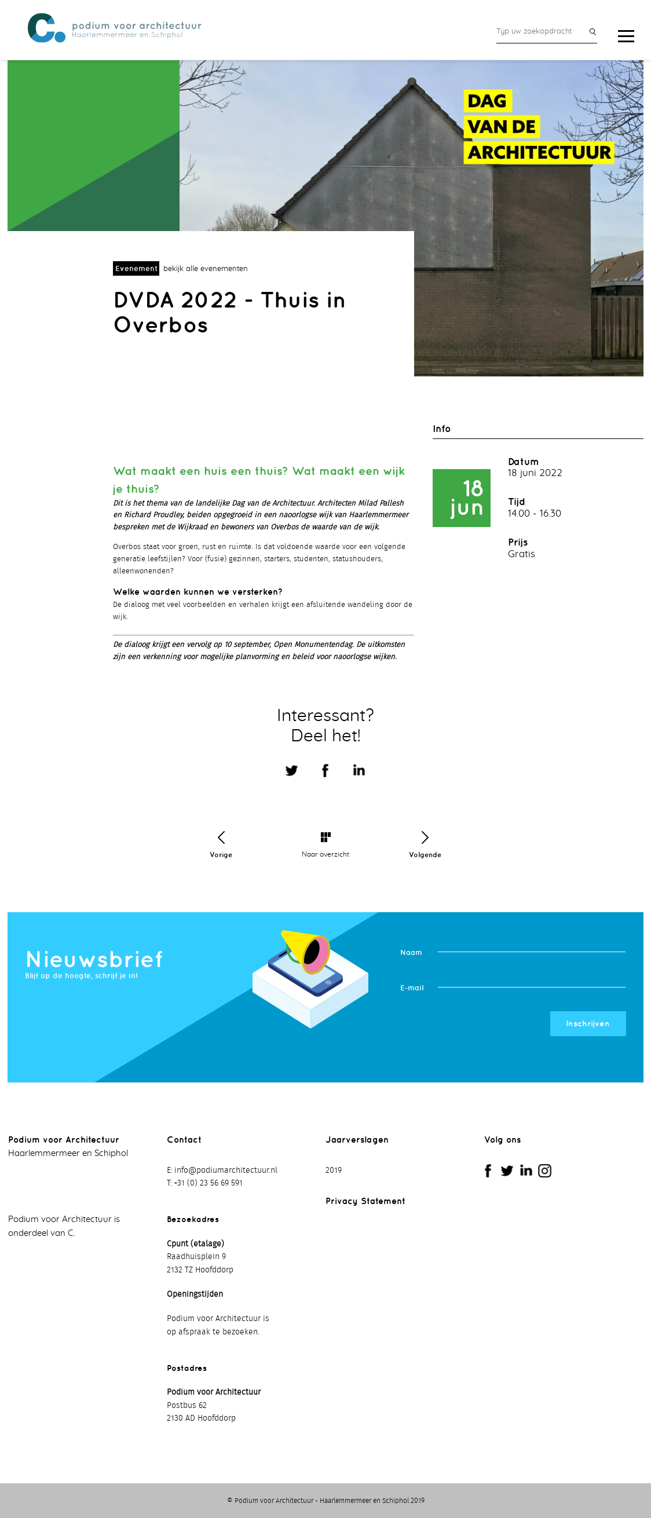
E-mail (411, 987)
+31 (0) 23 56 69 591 (208, 1183)
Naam (411, 952)
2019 (334, 1170)
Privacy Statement (365, 1201)
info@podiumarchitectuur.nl (225, 1170)
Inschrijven (588, 1023)
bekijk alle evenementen (205, 269)
